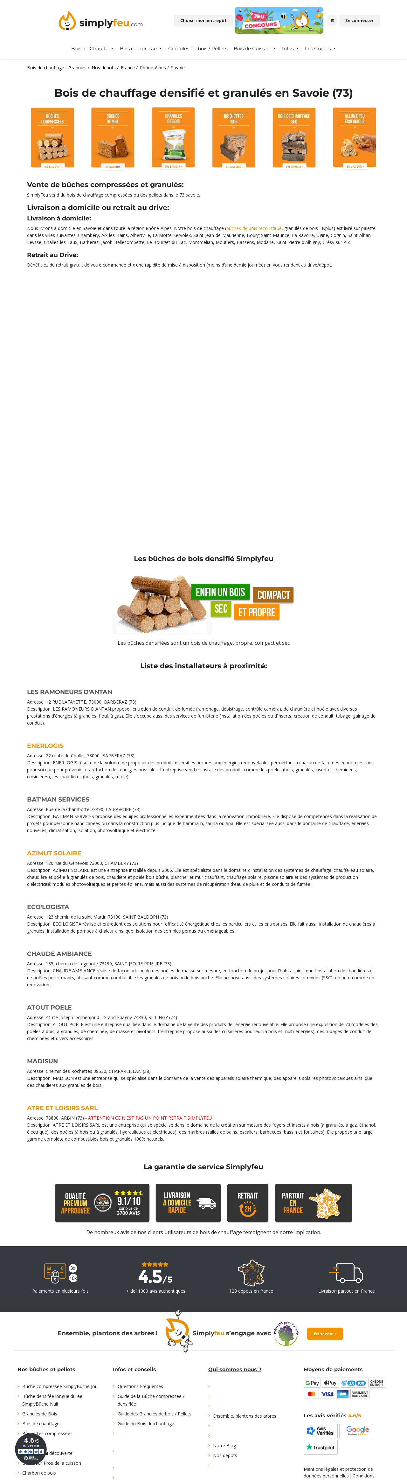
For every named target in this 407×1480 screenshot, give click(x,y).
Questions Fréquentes (140, 1386)
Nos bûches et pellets (46, 1369)
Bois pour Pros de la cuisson (51, 1463)
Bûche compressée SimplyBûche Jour (60, 1386)
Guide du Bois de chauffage (146, 1424)
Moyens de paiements (333, 1369)
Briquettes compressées (47, 1433)
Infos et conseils (134, 1369)
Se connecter (359, 20)
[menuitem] (92, 49)
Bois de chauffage (40, 1424)
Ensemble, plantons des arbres (244, 1416)
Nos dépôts (225, 1455)
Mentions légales (321, 1469)
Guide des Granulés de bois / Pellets (154, 1414)
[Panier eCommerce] (332, 20)
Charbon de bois (39, 1473)
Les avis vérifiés (332, 1416)
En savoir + (325, 1334)
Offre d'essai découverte (47, 1453)
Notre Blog (224, 1445)
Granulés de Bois (39, 1414)
